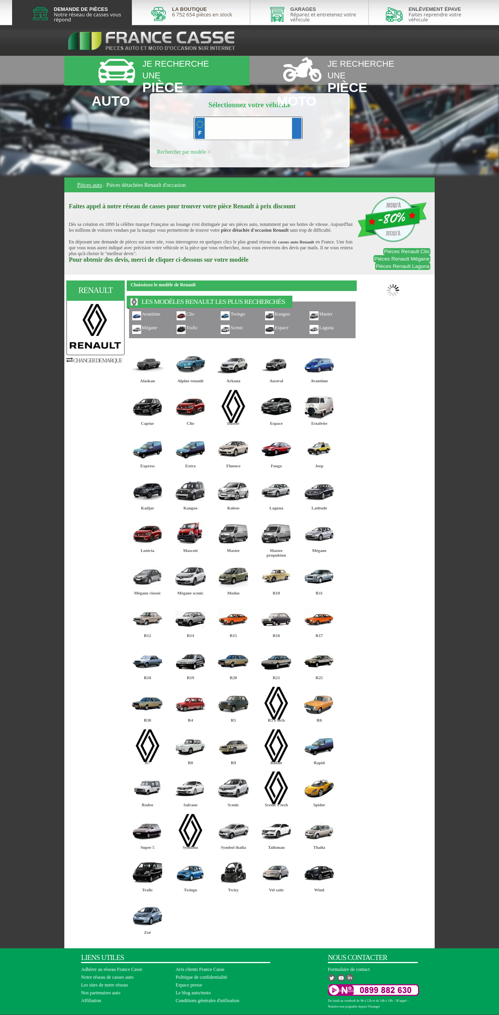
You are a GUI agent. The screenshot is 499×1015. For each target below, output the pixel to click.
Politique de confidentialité (202, 977)
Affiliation (91, 1000)
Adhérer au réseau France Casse (111, 969)
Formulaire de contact (349, 969)
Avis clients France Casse (200, 969)
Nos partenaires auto (100, 992)
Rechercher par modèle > (184, 152)
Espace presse (189, 985)
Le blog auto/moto (193, 992)
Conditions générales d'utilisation (207, 1000)
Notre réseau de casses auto (107, 977)
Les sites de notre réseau (104, 985)
